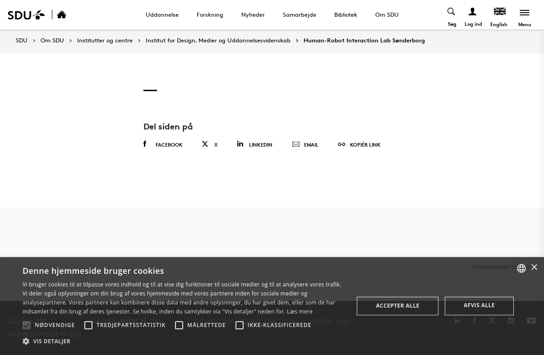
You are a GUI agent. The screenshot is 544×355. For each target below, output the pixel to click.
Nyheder (253, 14)
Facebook (163, 144)
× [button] (533, 267)
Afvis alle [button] (479, 305)
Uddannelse (162, 14)
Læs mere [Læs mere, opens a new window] (300, 311)
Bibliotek (345, 14)
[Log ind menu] (473, 14)
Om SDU (387, 14)
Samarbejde (299, 14)
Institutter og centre (105, 40)
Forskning (210, 14)
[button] (27, 325)
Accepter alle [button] (397, 305)
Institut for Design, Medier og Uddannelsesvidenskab (218, 40)
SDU (22, 40)
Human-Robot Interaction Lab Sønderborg (364, 40)
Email (305, 144)
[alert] (272, 306)
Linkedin (254, 144)
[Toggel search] (451, 14)
